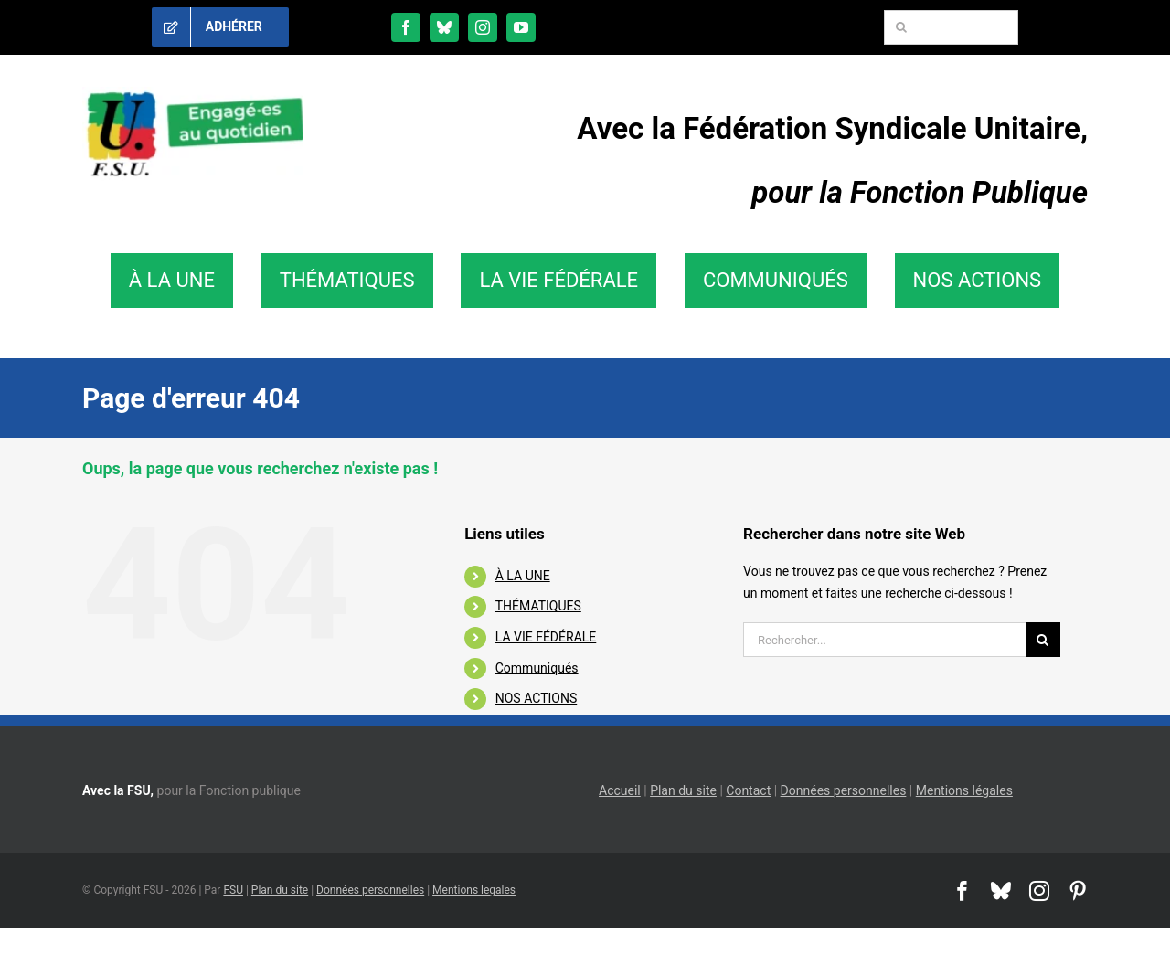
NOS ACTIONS (536, 698)
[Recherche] (901, 27)
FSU (233, 890)
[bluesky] (444, 27)
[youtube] (521, 27)
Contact (748, 790)
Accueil (620, 790)
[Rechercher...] (884, 639)
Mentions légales (964, 790)
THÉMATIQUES (538, 606)
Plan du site (683, 790)
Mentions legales (474, 890)
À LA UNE (522, 575)
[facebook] (405, 27)
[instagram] (482, 27)
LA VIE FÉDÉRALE (546, 637)
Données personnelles (844, 790)
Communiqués (537, 668)
